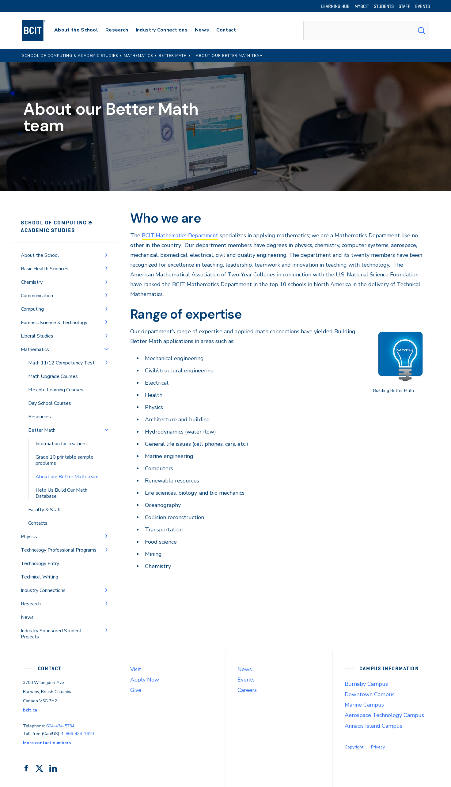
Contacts (37, 523)
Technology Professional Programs (59, 550)
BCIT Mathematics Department (182, 235)
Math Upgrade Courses (53, 376)
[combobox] (366, 30)
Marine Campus (364, 704)
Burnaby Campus (366, 684)
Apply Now (144, 679)
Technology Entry (40, 563)
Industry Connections (43, 590)
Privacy (378, 747)
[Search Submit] (421, 30)
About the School (40, 255)
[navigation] (39, 30)
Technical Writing (39, 577)
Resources (39, 416)
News (27, 617)
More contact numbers (47, 743)
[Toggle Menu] (106, 254)
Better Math (41, 430)
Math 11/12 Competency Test (61, 363)
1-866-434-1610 (77, 734)
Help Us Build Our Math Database (61, 493)
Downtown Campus (370, 694)
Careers (247, 690)
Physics (29, 536)
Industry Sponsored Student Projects (51, 633)
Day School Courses (49, 403)
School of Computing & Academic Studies (57, 226)
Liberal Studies (37, 336)
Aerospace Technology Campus (384, 715)
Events (246, 679)
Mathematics (35, 349)
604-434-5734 (60, 726)
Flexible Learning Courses (55, 389)
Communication (37, 295)
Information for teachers (61, 443)
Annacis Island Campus (373, 726)
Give (135, 690)
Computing (32, 309)
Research (31, 603)
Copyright (354, 747)
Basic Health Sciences (44, 268)
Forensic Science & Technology (54, 322)
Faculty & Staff (44, 509)
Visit (135, 669)
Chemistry (32, 282)
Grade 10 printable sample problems (64, 460)
